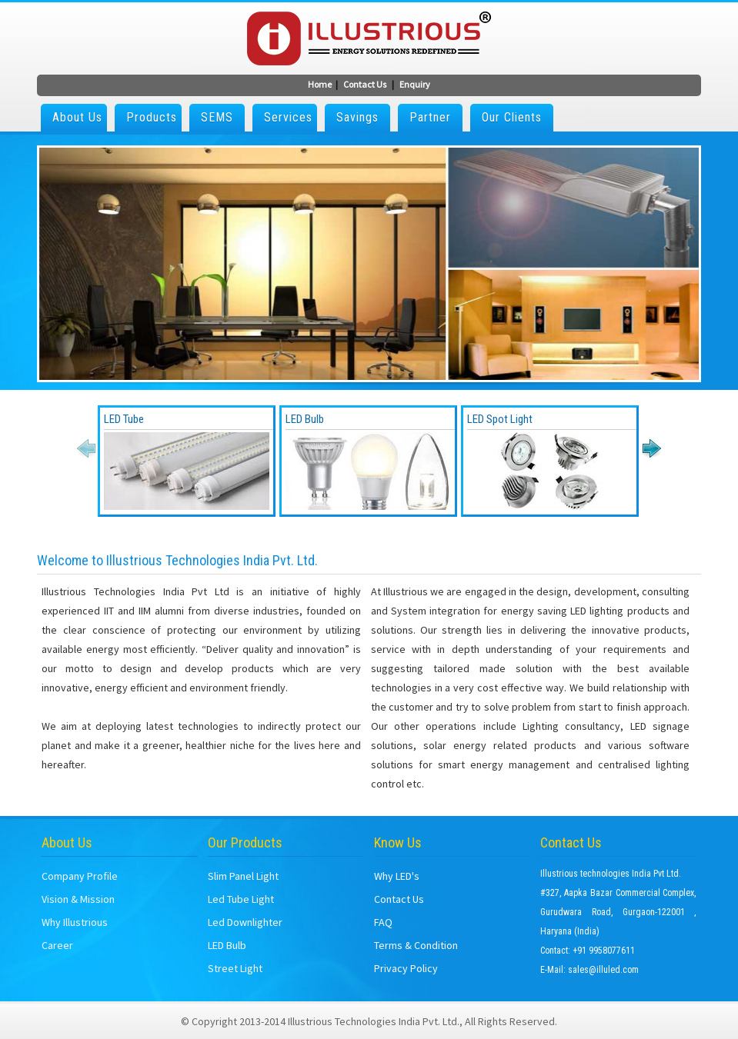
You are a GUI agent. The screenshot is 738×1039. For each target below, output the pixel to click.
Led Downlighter (245, 922)
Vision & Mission (78, 899)
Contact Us (364, 84)
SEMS (217, 117)
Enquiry (414, 84)
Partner (430, 117)
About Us (77, 117)
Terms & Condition (416, 945)
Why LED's (396, 876)
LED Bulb (227, 945)
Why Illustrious (75, 922)
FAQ (383, 922)
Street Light (235, 968)
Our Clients (512, 117)
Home (320, 84)
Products (151, 117)
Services (288, 117)
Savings (357, 117)
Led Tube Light (241, 899)
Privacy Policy (406, 968)
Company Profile (80, 876)
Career (57, 945)
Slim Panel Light (243, 876)
